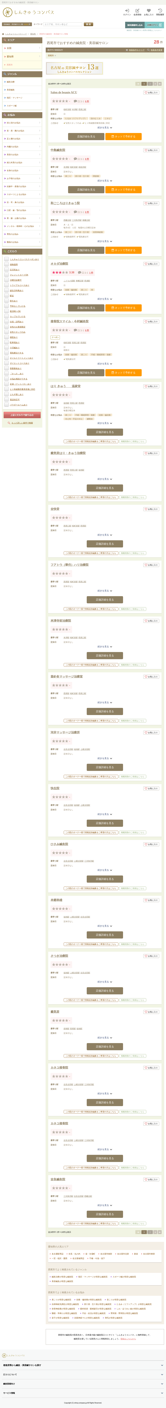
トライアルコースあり (19, 285)
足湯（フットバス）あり (20, 384)
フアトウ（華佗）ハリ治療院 (70, 564)
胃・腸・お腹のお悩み (23, 218)
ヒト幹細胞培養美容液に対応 (22, 389)
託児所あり (15, 270)
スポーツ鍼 (12, 106)
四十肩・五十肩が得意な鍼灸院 (97, 1304)
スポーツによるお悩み (23, 194)
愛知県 (23, 56)
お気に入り (151, 92)
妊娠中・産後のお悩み (23, 186)
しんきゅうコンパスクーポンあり (24, 259)
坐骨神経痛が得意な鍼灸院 (63, 1309)
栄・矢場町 (90, 1254)
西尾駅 (83, 343)
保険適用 (14, 264)
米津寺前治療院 (61, 620)
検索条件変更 (156, 50)
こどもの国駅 (69, 281)
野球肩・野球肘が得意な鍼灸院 (124, 1313)
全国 (23, 48)
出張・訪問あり (17, 322)
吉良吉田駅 (68, 749)
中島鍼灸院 (58, 150)
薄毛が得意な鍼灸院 (113, 1318)
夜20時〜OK (15, 311)
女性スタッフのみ (17, 332)
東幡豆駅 (86, 220)
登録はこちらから (128, 1339)
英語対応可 (15, 400)
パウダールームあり (18, 405)
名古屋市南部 (106, 1254)
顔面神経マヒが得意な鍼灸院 (87, 1318)
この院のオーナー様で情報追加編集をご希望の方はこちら (90, 441)
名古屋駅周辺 (57, 1254)
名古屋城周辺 (78, 1258)
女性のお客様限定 (17, 327)
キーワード (38, 24)
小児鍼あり (15, 348)
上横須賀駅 (85, 749)
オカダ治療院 (59, 263)
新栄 (136, 1254)
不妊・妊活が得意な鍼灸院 (94, 1313)
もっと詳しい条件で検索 (22, 423)
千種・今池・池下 (97, 1258)
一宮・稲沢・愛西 (59, 1258)
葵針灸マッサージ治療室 (67, 676)
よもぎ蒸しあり (17, 394)
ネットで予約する (124, 136)
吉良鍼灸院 (58, 1179)
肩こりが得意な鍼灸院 (61, 1300)
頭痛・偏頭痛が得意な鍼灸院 (89, 1300)
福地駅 (66, 403)
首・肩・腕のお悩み (23, 130)
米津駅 (75, 109)
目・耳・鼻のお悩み (23, 202)
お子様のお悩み (23, 178)
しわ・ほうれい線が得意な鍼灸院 (131, 1309)
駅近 (12, 296)
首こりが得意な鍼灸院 (116, 1300)
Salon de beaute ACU (64, 92)
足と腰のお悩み (23, 138)
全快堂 (55, 509)
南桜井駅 (82, 167)
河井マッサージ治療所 (65, 732)
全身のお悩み (23, 170)
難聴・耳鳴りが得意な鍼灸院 (64, 1313)
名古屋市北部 (123, 1254)
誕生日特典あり (17, 290)
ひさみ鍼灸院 (59, 844)
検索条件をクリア (137, 50)
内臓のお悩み (23, 146)
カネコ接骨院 (59, 1067)
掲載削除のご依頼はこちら (132, 441)
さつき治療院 (59, 956)
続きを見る (105, 127)
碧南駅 (66, 1028)
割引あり (14, 301)
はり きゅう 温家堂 (66, 386)
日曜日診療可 (16, 280)
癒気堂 (55, 1011)
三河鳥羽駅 (77, 220)
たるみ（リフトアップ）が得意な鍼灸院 (134, 1304)
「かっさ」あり (17, 374)
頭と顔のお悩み (23, 122)
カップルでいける (17, 316)
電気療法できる (17, 353)
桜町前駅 (67, 109)
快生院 (55, 788)
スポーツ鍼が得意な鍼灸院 (124, 1277)
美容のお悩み (23, 154)
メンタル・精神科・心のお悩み (23, 226)
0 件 (87, 101)
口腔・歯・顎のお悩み (23, 210)
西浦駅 (87, 281)
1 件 (91, 273)
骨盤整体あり (16, 368)
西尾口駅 (82, 109)
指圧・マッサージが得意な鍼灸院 (92, 1277)
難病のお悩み (23, 242)
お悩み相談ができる (18, 379)
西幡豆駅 (67, 220)
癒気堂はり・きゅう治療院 (68, 453)
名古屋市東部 (149, 1254)
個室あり (14, 337)
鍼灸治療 (11, 82)
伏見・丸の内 (74, 1254)
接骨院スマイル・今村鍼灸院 (70, 321)
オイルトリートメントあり (21, 358)
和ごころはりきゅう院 (65, 203)
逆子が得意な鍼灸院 (60, 1318)
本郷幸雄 (56, 900)
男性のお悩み (23, 234)
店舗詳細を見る (86, 136)
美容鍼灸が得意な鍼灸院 (62, 1281)
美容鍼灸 (11, 90)
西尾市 (51, 55)
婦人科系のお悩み (23, 162)
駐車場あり (15, 342)
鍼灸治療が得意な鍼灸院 (62, 1277)
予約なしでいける (17, 306)
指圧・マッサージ (14, 98)
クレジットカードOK (19, 275)
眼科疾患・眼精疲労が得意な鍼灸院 (95, 1309)
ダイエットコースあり (19, 363)
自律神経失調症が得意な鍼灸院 (65, 1304)
